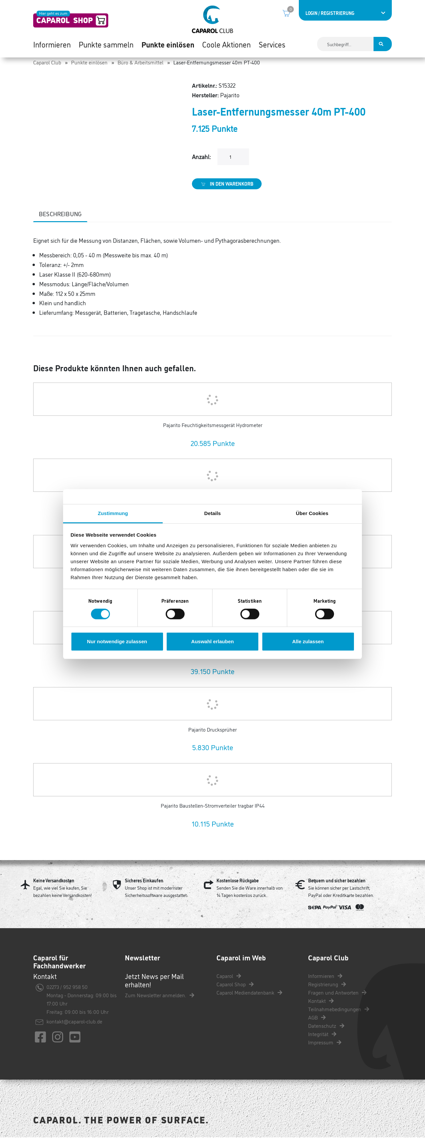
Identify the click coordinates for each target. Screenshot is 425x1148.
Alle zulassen (308, 641)
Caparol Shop (235, 994)
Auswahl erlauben (212, 641)
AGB (317, 1027)
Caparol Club (47, 72)
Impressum (324, 1052)
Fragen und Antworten (337, 1003)
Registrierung (327, 994)
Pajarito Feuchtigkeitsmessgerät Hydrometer (212, 435)
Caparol (228, 986)
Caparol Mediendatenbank (249, 1003)
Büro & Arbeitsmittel (140, 72)
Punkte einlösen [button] (167, 46)
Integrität (322, 1044)
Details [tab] (212, 513)
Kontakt (321, 1011)
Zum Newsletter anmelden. (159, 1006)
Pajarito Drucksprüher (212, 740)
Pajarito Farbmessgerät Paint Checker (213, 663)
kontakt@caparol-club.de (74, 1032)
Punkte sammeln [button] (106, 46)
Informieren (325, 986)
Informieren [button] (52, 46)
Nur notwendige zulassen (117, 641)
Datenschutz (326, 1036)
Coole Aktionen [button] (226, 46)
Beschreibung (60, 224)
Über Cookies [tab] (312, 513)
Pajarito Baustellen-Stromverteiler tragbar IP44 (213, 816)
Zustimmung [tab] (113, 513)
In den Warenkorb (226, 194)
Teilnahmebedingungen (338, 1019)
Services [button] (272, 46)
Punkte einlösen (89, 72)
